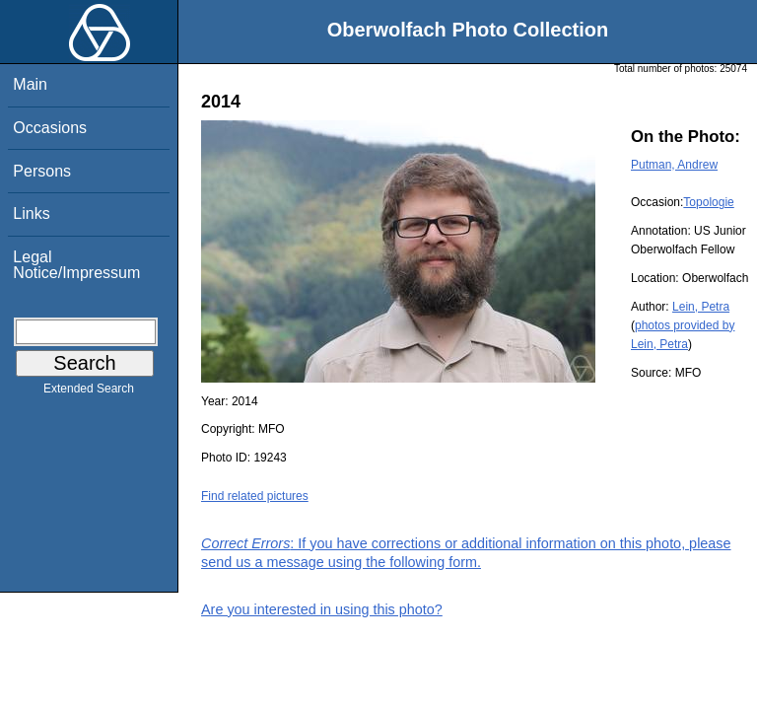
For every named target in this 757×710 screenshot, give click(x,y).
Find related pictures (255, 496)
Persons (42, 171)
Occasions (50, 127)
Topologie (708, 202)
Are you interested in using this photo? (322, 609)
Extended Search (88, 392)
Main (30, 84)
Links (31, 213)
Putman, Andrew (674, 165)
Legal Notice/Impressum (76, 264)
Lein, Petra (700, 307)
